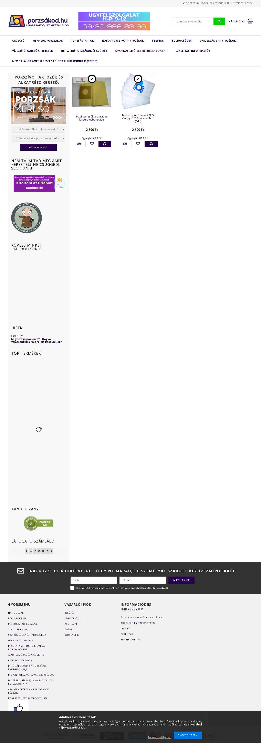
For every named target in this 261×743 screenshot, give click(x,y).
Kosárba (105, 144)
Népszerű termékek (20, 640)
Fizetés (125, 628)
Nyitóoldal (15, 612)
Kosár (68, 629)
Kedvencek (212, 3)
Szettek (158, 40)
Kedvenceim (71, 634)
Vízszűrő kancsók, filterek (32, 51)
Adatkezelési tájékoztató (138, 623)
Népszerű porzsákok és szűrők (84, 51)
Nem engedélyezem (159, 737)
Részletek (78, 144)
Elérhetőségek (130, 639)
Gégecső (18, 40)
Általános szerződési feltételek (142, 617)
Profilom (70, 623)
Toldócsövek (182, 40)
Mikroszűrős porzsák (22, 623)
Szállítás (127, 634)
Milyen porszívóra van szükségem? (31, 674)
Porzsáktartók (82, 40)
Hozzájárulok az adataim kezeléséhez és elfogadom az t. (122, 587)
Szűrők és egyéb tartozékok (27, 634)
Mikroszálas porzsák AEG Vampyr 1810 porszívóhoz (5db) (138, 118)
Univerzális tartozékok (218, 40)
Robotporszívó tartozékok (123, 40)
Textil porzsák (18, 629)
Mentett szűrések (239, 3)
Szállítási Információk (193, 51)
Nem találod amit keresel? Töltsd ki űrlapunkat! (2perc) (54, 61)
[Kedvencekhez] (92, 144)
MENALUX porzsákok (48, 40)
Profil (192, 3)
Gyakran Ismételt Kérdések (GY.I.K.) (141, 51)
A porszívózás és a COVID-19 (26, 654)
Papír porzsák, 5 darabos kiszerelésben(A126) (91, 118)
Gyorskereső (38, 147)
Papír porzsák (17, 618)
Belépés (174, 3)
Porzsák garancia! (20, 660)
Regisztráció (73, 618)
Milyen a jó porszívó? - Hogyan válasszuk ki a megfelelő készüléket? (36, 340)
